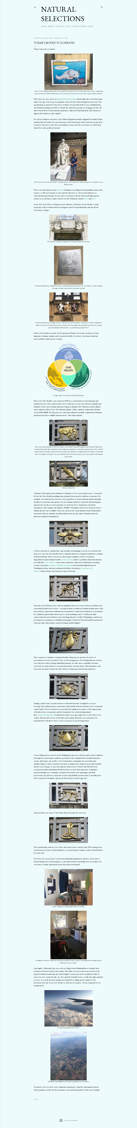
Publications (79, 26)
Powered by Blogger (68, 1120)
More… (90, 26)
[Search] (101, 6)
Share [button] (36, 1099)
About (51, 26)
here (86, 199)
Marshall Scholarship (66, 99)
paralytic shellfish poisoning (60, 565)
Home (44, 26)
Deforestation (67, 560)
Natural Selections (62, 13)
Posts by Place (63, 26)
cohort (60, 190)
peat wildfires (50, 562)
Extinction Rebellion (46, 715)
